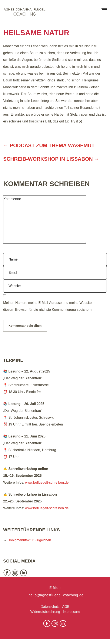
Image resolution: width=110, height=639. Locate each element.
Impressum (71, 612)
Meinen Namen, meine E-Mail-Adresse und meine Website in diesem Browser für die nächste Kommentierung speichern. (49, 306)
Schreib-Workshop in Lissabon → (51, 159)
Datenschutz (50, 606)
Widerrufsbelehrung (45, 612)
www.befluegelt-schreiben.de (47, 482)
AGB (65, 606)
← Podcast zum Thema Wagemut (49, 145)
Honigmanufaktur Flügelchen (29, 540)
